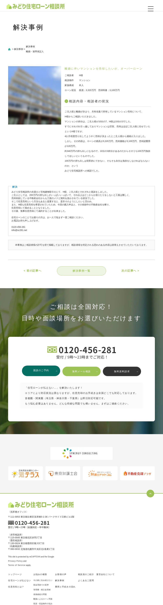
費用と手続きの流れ (65, 587)
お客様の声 (61, 574)
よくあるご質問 (86, 580)
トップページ (15, 574)
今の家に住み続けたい (43, 580)
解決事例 (59, 580)
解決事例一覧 (81, 271)
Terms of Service (16, 565)
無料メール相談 (81, 371)
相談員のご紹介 (86, 574)
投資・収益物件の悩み (43, 604)
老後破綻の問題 (40, 594)
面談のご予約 (39, 371)
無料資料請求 (123, 371)
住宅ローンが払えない (19, 580)
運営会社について (105, 574)
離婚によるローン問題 (43, 599)
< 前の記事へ (33, 271)
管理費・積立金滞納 (42, 590)
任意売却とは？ (16, 587)
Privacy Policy (15, 561)
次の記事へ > (130, 271)
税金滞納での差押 (41, 585)
